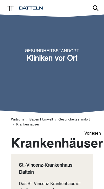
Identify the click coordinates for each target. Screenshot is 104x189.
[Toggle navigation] (10, 8)
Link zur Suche (95, 8)
